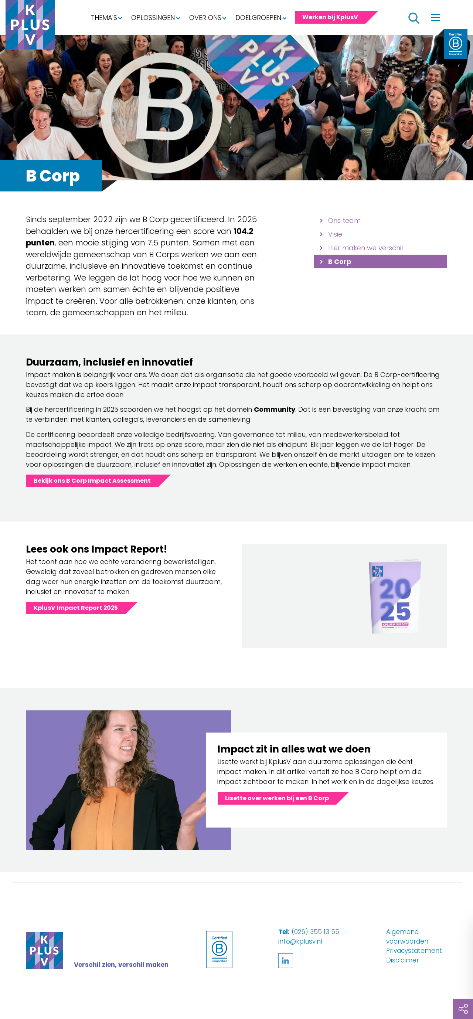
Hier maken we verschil (365, 247)
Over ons (205, 17)
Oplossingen (153, 17)
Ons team (344, 220)
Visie (335, 234)
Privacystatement (414, 950)
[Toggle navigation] (435, 17)
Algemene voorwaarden (407, 936)
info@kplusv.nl (300, 941)
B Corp (339, 261)
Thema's (104, 17)
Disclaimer (402, 960)
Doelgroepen (258, 17)
